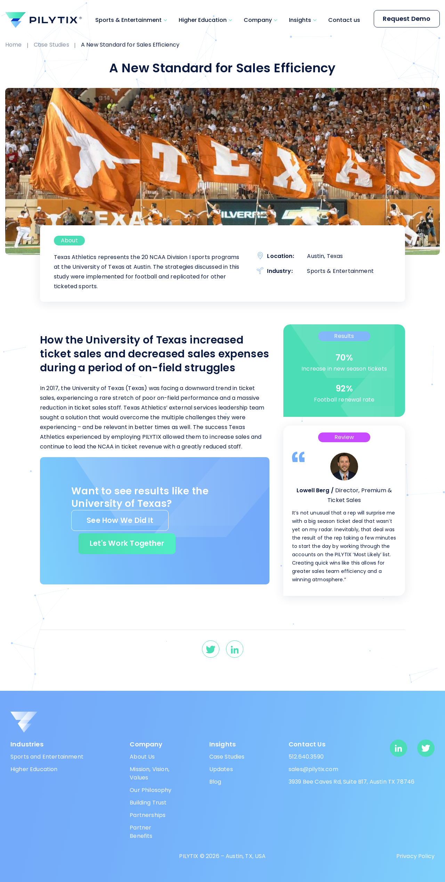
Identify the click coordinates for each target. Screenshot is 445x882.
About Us (142, 757)
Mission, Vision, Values (149, 773)
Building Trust (148, 803)
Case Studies (227, 757)
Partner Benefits (141, 832)
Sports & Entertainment (128, 20)
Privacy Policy (415, 856)
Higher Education (203, 20)
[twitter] (210, 649)
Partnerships (147, 815)
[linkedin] (234, 649)
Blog (215, 782)
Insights (300, 20)
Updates (221, 769)
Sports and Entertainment (46, 757)
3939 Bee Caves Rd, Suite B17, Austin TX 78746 (351, 782)
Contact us (344, 20)
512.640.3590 (306, 757)
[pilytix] (43, 20)
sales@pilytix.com (313, 769)
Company (258, 20)
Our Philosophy (150, 790)
